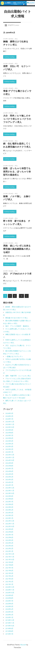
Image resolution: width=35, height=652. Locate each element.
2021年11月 (9, 557)
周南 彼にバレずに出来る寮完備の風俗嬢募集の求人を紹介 (17, 249)
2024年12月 (9, 455)
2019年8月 (9, 631)
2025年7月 (9, 435)
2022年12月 (9, 521)
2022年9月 (9, 529)
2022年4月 (9, 543)
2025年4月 (9, 443)
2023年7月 (9, 501)
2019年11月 (9, 623)
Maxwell (23, 644)
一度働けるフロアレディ (14, 356)
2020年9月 (9, 595)
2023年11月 (9, 490)
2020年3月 (9, 612)
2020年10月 (9, 592)
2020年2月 (9, 614)
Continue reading (9, 57)
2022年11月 (9, 523)
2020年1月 (9, 617)
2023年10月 (9, 493)
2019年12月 (9, 620)
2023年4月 (9, 510)
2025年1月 (9, 452)
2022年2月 (9, 548)
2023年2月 (9, 515)
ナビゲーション (13, 25)
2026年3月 (9, 413)
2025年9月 (9, 430)
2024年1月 (9, 485)
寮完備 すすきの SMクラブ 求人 (16, 318)
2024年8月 (9, 466)
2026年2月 (9, 416)
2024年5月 (9, 474)
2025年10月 (9, 427)
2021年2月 (9, 581)
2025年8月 (9, 432)
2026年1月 (9, 419)
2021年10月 (9, 559)
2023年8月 (9, 499)
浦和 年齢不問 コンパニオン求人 (18, 376)
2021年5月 (9, 573)
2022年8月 (9, 532)
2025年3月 (9, 446)
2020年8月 (9, 598)
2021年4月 (9, 576)
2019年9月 (9, 628)
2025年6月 (9, 438)
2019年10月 (9, 625)
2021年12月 (9, 554)
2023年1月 (9, 518)
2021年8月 (9, 565)
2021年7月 (9, 568)
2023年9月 (9, 496)
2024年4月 (9, 477)
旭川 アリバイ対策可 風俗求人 (17, 326)
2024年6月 (9, 471)
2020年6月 (9, 603)
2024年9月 (9, 463)
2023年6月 (9, 504)
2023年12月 (9, 488)
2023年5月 (9, 507)
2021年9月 (9, 562)
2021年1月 (9, 584)
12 (21, 296)
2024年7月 (9, 468)
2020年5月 (9, 606)
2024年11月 (9, 457)
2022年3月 (9, 546)
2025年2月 (9, 449)
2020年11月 (9, 590)
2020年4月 (9, 609)
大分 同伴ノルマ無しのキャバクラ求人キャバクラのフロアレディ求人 (17, 119)
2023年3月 (9, 512)
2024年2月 (9, 482)
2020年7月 (9, 601)
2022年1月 (9, 551)
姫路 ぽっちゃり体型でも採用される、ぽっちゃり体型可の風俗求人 (17, 171)
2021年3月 (9, 579)
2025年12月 (9, 421)
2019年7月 (9, 634)
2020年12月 (9, 587)
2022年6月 (9, 537)
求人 (16, 39)
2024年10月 (9, 460)
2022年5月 (9, 540)
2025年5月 (9, 441)
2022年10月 (9, 526)
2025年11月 (9, 424)
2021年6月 (9, 570)
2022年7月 (9, 534)
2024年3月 (9, 479)
